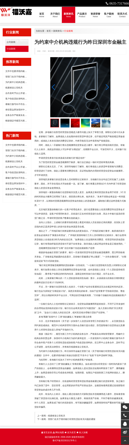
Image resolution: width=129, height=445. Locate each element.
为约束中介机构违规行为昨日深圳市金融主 (25, 82)
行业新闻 (11, 49)
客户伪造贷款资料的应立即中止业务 (22, 99)
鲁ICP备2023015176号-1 (64, 440)
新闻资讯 (57, 31)
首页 (48, 31)
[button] (107, 87)
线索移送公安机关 (14, 88)
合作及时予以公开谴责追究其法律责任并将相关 (28, 93)
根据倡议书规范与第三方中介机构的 (22, 121)
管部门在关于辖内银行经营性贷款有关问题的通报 (71, 419)
